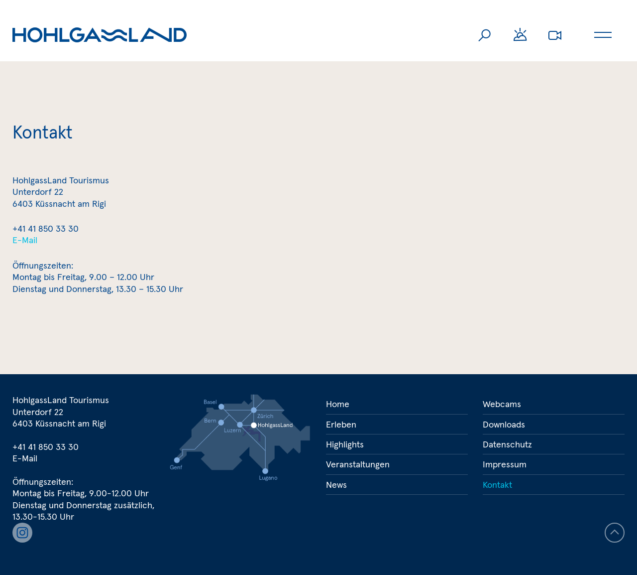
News (336, 484)
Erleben (341, 424)
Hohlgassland (99, 34)
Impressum (505, 464)
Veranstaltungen (358, 464)
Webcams (555, 35)
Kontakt (497, 484)
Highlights (345, 444)
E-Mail (24, 240)
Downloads (504, 424)
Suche (485, 35)
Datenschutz (507, 444)
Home (337, 404)
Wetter (520, 35)
